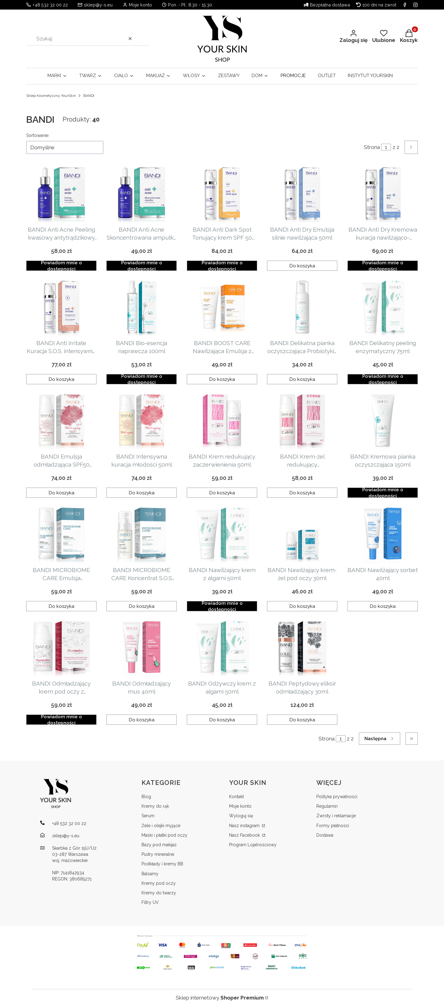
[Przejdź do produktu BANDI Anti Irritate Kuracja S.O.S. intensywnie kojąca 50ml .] (61, 308)
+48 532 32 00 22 (50, 4)
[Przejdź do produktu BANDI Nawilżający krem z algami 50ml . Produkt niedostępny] (222, 535)
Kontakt (236, 796)
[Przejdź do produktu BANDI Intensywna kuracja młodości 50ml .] (141, 422)
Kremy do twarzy (159, 892)
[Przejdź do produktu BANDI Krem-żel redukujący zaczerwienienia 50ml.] (302, 422)
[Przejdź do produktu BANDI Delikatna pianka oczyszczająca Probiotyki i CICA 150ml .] (302, 308)
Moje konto (240, 806)
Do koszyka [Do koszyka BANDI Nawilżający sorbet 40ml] (382, 606)
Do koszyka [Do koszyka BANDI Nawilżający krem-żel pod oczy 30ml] (302, 606)
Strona (372, 147)
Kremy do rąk (155, 806)
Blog (146, 796)
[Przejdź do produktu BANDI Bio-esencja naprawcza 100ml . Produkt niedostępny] (141, 308)
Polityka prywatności (336, 796)
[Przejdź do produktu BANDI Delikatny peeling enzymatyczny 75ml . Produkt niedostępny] (382, 308)
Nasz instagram (245, 825)
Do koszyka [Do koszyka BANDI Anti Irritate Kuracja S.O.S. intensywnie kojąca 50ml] (61, 379)
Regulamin (327, 806)
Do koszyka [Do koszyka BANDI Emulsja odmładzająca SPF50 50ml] (61, 492)
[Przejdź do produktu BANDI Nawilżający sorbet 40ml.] (382, 535)
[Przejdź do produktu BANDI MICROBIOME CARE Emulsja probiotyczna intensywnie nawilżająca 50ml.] (61, 535)
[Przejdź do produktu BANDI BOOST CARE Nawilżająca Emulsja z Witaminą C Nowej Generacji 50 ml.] (222, 308)
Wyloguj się (241, 815)
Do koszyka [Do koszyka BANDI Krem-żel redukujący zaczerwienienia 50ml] (302, 492)
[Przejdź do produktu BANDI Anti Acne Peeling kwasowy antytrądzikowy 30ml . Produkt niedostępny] (61, 195)
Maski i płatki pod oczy (164, 835)
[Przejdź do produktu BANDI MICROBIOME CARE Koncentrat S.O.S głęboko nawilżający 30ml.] (141, 535)
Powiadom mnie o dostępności (61, 266)
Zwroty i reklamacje (336, 815)
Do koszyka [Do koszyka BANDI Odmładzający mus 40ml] (141, 719)
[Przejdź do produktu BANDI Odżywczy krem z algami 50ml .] (222, 649)
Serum (148, 815)
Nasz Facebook (245, 835)
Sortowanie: (37, 135)
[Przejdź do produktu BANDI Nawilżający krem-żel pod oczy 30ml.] (302, 535)
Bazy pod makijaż (159, 844)
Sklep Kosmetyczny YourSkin (51, 95)
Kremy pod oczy (159, 883)
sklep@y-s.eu (98, 4)
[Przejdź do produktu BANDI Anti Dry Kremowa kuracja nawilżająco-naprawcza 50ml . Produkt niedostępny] (382, 195)
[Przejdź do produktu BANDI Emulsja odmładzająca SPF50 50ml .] (61, 422)
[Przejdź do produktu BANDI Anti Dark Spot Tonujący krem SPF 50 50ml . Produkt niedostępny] (222, 195)
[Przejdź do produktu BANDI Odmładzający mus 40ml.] (141, 649)
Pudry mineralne (158, 854)
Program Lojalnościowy (253, 844)
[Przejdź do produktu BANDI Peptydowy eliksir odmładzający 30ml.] (302, 649)
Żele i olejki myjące (161, 825)
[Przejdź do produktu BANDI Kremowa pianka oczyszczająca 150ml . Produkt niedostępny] (382, 422)
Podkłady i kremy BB (162, 863)
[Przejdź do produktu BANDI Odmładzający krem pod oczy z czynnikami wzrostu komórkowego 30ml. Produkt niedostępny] (61, 649)
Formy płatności (332, 825)
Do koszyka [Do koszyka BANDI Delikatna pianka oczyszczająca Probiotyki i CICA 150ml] (302, 379)
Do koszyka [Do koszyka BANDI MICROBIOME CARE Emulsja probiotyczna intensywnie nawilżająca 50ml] (61, 606)
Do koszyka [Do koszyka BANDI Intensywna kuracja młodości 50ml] (141, 492)
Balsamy (150, 873)
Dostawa (324, 835)
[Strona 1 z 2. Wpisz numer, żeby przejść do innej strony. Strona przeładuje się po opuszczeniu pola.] (386, 147)
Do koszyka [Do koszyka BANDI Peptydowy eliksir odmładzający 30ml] (302, 719)
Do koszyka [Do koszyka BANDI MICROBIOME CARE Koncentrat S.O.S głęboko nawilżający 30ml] (141, 606)
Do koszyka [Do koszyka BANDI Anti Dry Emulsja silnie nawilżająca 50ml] (302, 265)
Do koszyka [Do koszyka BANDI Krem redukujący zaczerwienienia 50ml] (222, 492)
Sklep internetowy (220, 998)
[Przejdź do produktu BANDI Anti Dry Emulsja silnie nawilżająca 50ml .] (302, 195)
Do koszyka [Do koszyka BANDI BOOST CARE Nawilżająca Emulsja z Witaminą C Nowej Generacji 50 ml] (222, 379)
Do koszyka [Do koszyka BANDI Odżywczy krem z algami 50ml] (222, 719)
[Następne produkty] (379, 738)
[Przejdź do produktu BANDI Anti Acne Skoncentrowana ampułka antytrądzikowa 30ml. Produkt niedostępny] (141, 195)
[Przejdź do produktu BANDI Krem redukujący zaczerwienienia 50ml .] (222, 422)
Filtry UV (150, 902)
